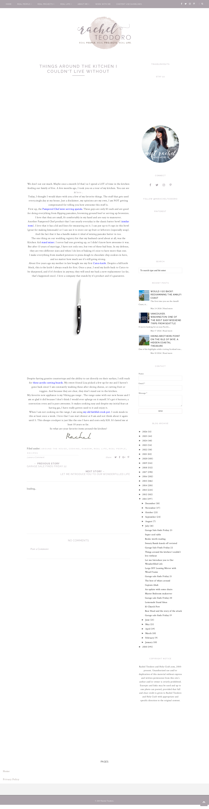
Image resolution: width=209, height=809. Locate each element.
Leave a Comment (35, 457)
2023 (145, 445)
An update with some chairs (159, 589)
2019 (145, 463)
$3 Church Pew (152, 606)
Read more (168, 308)
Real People (24, 4)
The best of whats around (157, 580)
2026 (145, 431)
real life (100, 449)
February (150, 637)
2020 (145, 458)
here (79, 192)
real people (117, 449)
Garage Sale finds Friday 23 (158, 530)
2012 (145, 494)
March (148, 633)
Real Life (66, 4)
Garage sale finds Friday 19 (158, 615)
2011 (145, 498)
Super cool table (153, 534)
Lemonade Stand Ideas (156, 602)
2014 (145, 485)
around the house (54, 449)
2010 (145, 646)
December (150, 503)
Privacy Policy (11, 779)
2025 (145, 436)
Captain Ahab (151, 585)
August (149, 521)
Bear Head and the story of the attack (163, 611)
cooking (74, 449)
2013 (145, 489)
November (150, 507)
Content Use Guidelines (129, 4)
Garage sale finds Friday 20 (158, 598)
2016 (145, 476)
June (147, 619)
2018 (145, 467)
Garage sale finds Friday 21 (158, 576)
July (147, 525)
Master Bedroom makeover (158, 593)
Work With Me (103, 4)
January (149, 642)
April (148, 628)
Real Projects (46, 4)
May (147, 624)
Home (8, 4)
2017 (145, 472)
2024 (145, 440)
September (151, 516)
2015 (145, 481)
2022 (145, 449)
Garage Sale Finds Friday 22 (159, 547)
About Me (84, 4)
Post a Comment (39, 549)
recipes (32, 453)
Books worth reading (155, 538)
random (87, 449)
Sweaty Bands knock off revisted (161, 543)
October (149, 512)
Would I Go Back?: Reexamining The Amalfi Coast (166, 294)
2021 (145, 454)
